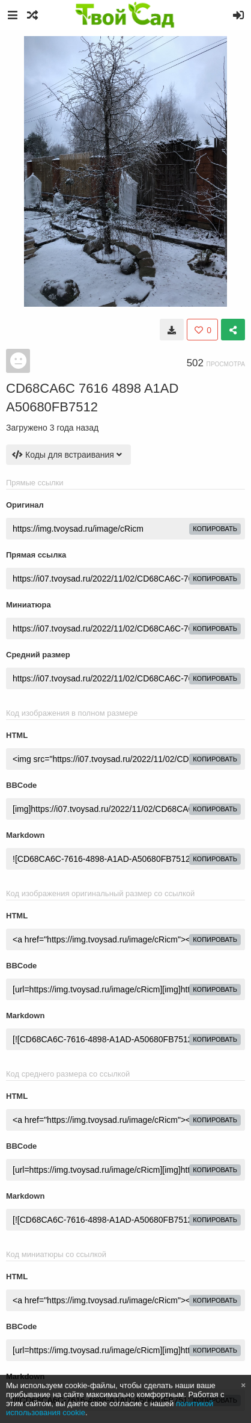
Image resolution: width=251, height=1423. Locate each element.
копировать (215, 528)
